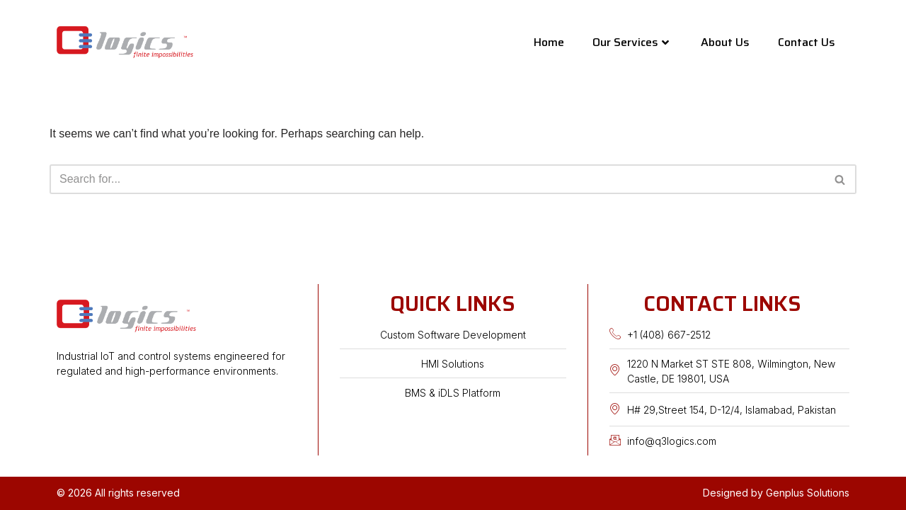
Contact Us (806, 42)
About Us (725, 42)
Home (549, 42)
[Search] (437, 179)
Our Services (630, 42)
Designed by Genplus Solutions (776, 493)
